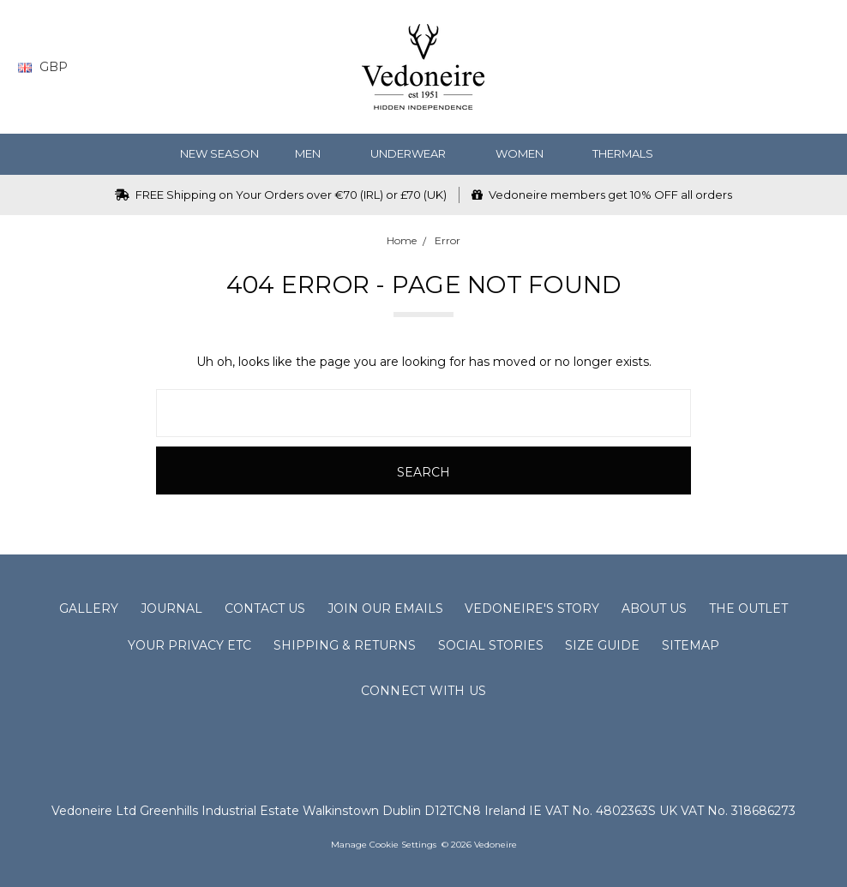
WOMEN (526, 153)
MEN (314, 153)
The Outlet (748, 608)
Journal (171, 608)
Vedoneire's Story (532, 608)
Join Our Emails (385, 608)
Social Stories (491, 645)
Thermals (629, 153)
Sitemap (690, 645)
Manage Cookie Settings (383, 844)
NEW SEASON (219, 153)
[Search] (686, 67)
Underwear (415, 153)
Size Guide (602, 645)
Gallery (88, 608)
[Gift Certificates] (753, 67)
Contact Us (265, 608)
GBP (49, 67)
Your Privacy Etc (189, 645)
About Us (654, 608)
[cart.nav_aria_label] (817, 67)
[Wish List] (720, 67)
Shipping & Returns (344, 645)
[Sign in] (787, 67)
